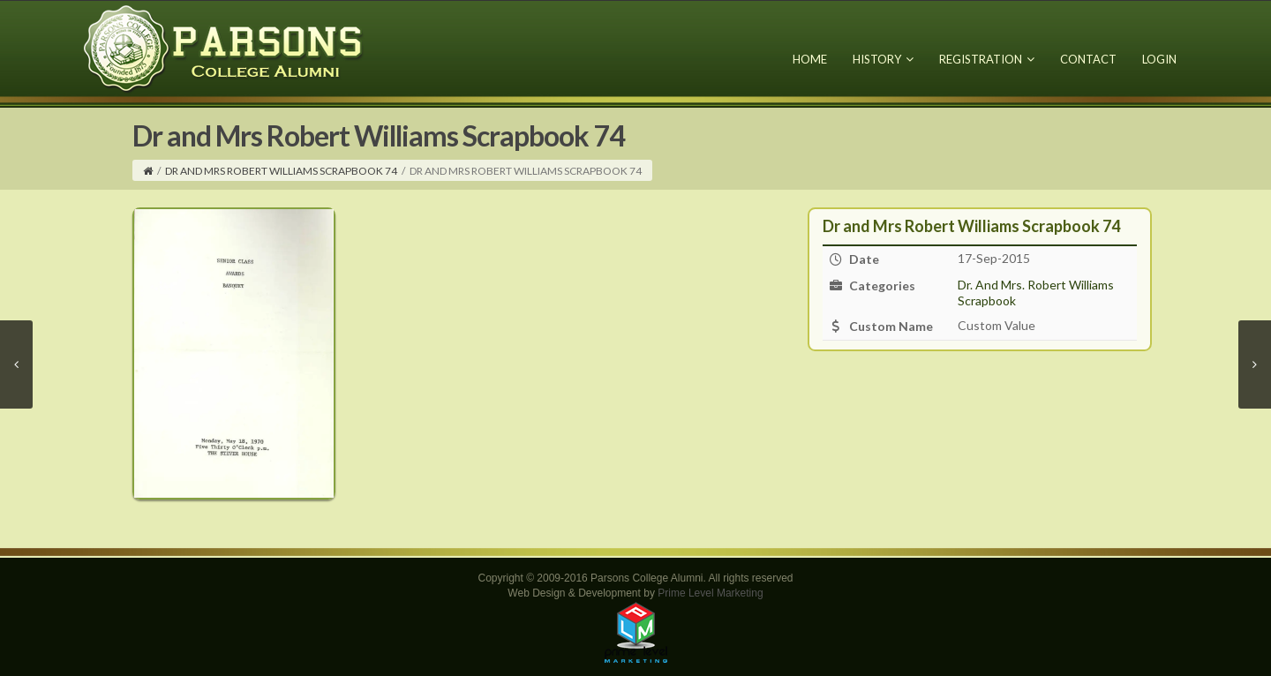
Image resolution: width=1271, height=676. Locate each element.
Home (810, 59)
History (883, 59)
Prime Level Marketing (710, 593)
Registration (986, 59)
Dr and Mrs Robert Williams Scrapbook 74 (281, 170)
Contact (1088, 59)
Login (1159, 59)
